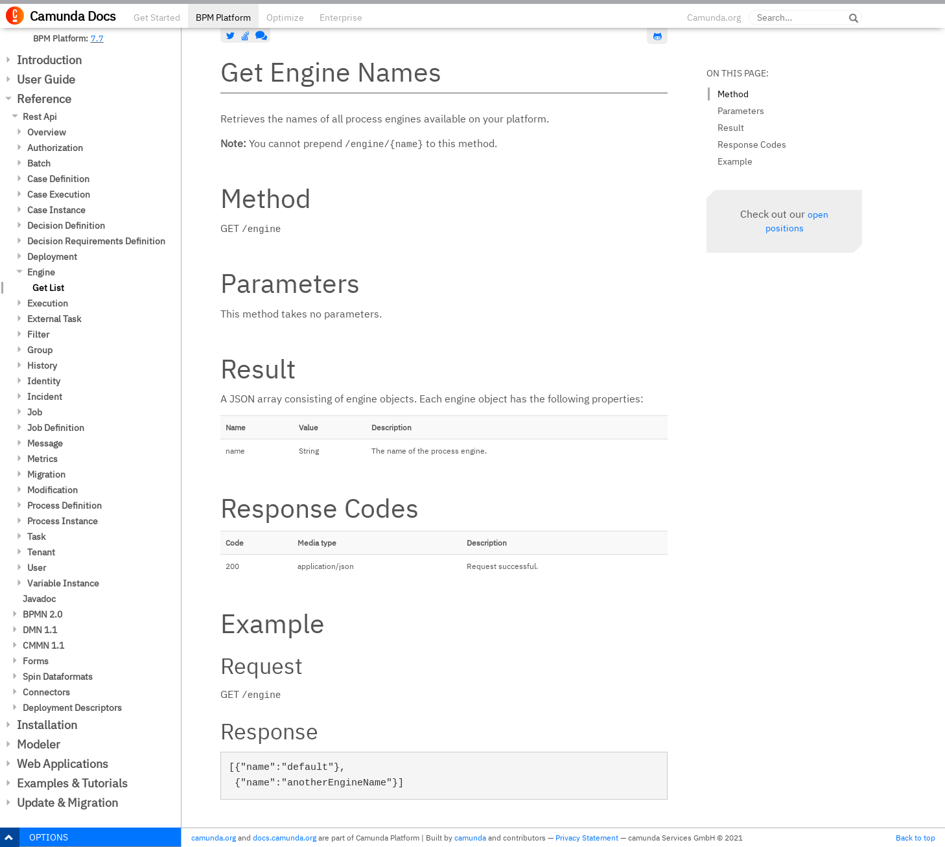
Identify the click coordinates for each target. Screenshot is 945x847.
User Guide (46, 79)
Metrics (42, 459)
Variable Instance (63, 583)
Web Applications (62, 763)
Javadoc (39, 599)
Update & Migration (67, 802)
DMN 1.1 (40, 630)
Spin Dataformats (58, 676)
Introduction (49, 59)
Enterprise (341, 17)
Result (731, 127)
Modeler (38, 744)
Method (733, 94)
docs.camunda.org (284, 837)
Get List (48, 288)
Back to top (915, 837)
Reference (44, 98)
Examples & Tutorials (72, 783)
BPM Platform (223, 17)
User (36, 568)
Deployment (52, 256)
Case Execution (58, 194)
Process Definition (64, 505)
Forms (36, 661)
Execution (47, 303)
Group (39, 350)
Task (36, 536)
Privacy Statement (586, 837)
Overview (46, 132)
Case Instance (56, 210)
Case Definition (58, 179)
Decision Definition (66, 225)
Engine (41, 272)
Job (34, 412)
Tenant (41, 552)
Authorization (55, 148)
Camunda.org (714, 17)
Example (735, 161)
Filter (38, 334)
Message (45, 443)
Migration (46, 474)
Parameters (741, 111)
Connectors (46, 692)
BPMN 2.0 (42, 614)
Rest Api (40, 116)
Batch (39, 163)
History (42, 365)
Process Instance (62, 521)
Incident (44, 396)
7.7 (97, 38)
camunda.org (213, 837)
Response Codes (752, 144)
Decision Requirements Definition (96, 241)
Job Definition (55, 428)
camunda (470, 837)
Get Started (157, 17)
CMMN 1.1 (43, 645)
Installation (47, 724)
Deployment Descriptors (72, 708)
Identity (43, 381)
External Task (54, 319)
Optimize (285, 17)
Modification (52, 490)
